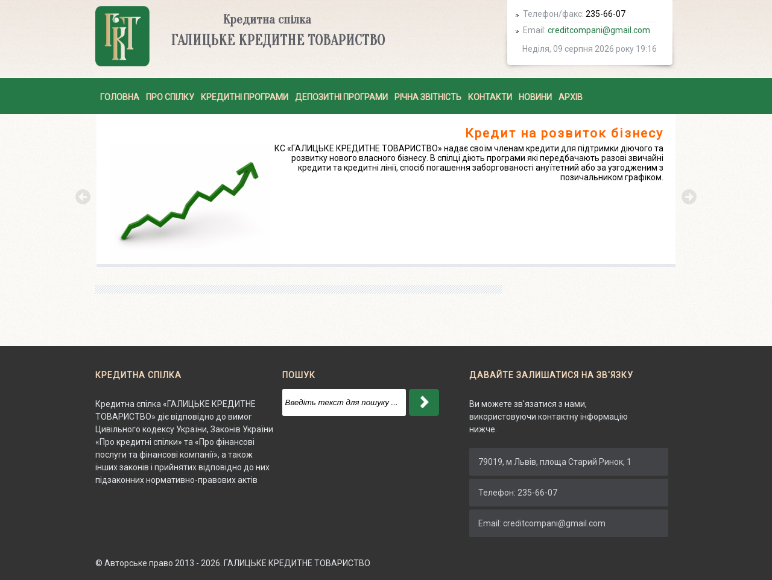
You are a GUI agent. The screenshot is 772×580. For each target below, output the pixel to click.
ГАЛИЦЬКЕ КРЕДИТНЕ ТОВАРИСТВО (297, 563)
